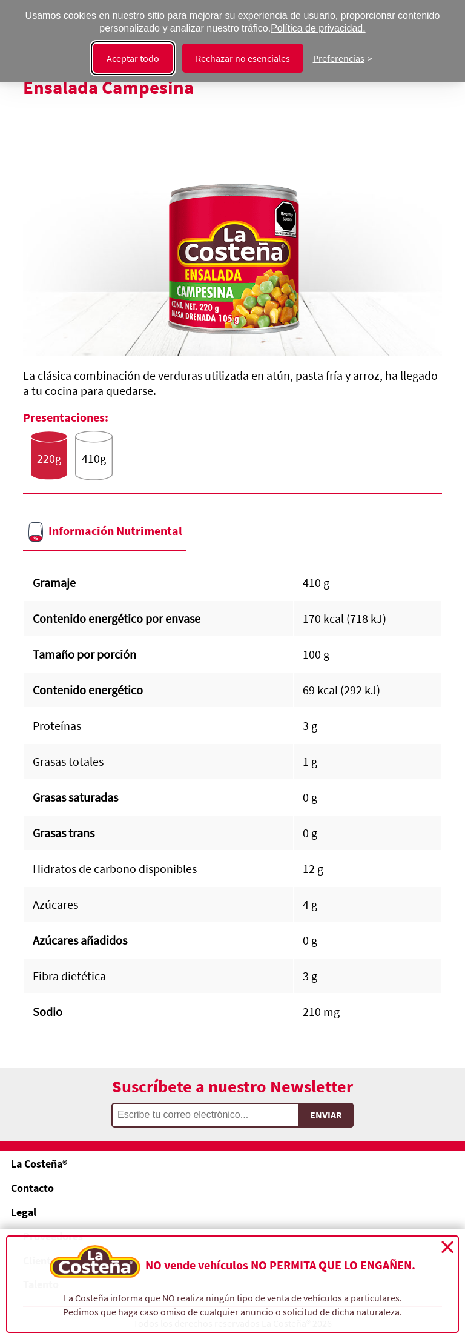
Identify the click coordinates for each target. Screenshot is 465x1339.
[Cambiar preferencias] (342, 58)
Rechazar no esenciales (243, 58)
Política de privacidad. (318, 28)
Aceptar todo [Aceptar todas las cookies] (133, 58)
